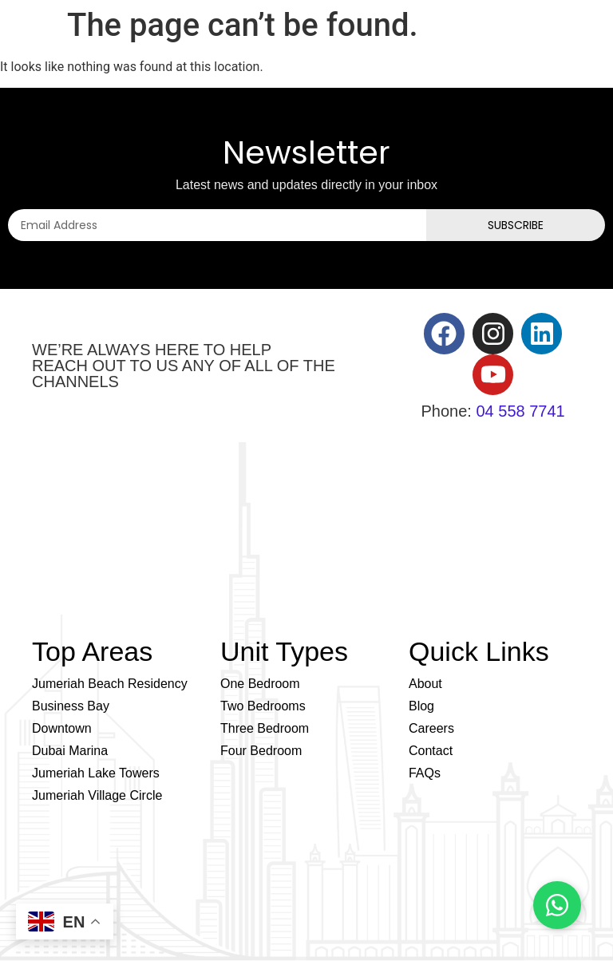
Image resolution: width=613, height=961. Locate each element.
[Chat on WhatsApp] (557, 905)
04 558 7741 (520, 411)
